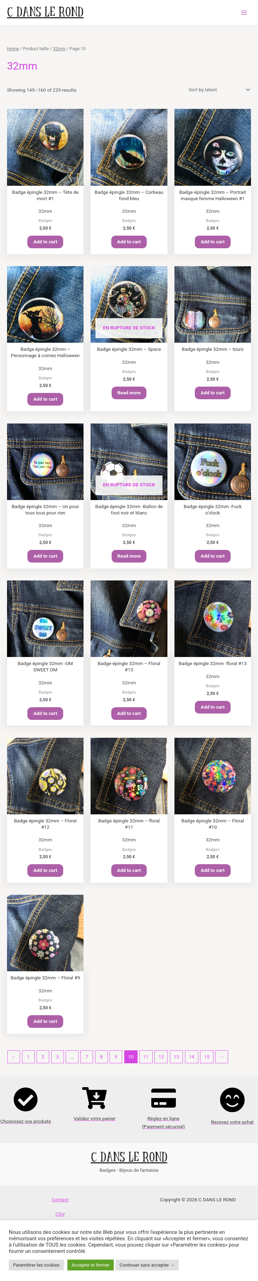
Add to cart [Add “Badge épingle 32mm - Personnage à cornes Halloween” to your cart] (45, 400)
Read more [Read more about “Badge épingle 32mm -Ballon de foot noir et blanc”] (128, 558)
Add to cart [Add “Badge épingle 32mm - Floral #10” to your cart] (213, 873)
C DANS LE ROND (45, 12)
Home (13, 48)
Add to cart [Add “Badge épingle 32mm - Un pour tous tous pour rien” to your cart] (45, 558)
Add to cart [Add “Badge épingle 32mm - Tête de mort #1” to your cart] (45, 242)
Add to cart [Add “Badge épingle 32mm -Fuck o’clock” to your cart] (213, 558)
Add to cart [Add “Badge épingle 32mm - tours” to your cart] (213, 393)
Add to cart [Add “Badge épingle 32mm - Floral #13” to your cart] (129, 715)
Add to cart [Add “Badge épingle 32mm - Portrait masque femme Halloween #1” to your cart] (213, 242)
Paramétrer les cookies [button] (36, 1265)
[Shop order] (218, 89)
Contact (60, 1204)
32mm (59, 48)
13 (176, 1061)
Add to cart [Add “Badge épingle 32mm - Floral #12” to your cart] (45, 873)
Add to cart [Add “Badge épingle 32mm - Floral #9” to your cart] (45, 1025)
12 (161, 1061)
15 (206, 1061)
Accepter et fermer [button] (91, 1265)
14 (191, 1061)
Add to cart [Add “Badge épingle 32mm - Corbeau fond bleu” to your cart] (129, 242)
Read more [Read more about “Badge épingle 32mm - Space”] (128, 393)
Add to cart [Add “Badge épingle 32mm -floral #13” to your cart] (213, 709)
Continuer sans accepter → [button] (147, 1265)
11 (145, 1061)
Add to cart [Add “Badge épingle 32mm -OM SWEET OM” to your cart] (45, 715)
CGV (60, 1218)
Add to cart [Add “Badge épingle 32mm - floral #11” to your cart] (129, 873)
